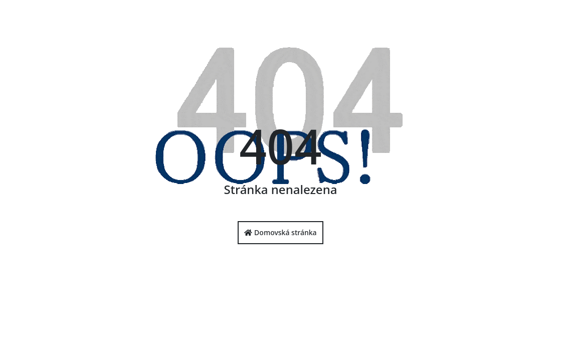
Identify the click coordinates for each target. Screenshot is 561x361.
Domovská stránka (280, 232)
